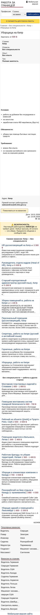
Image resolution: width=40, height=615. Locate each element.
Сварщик (24, 531)
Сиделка (4, 542)
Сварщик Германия (9, 566)
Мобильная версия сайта (20, 614)
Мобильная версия (33, 3)
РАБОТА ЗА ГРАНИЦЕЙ (8, 4)
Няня (22, 538)
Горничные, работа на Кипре (16, 349)
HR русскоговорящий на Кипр (16, 245)
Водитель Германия (10, 562)
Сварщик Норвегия (9, 598)
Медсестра (5, 545)
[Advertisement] (20, 84)
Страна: (15, 11)
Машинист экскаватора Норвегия (10, 591)
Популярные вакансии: (10, 527)
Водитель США (7, 569)
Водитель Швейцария (10, 602)
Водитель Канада (8, 573)
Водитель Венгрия (9, 609)
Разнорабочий (26, 542)
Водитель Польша (9, 584)
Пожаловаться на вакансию (14, 211)
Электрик (24, 534)
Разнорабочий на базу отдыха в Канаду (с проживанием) (17, 491)
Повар (3, 534)
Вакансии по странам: (10, 559)
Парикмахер (25, 545)
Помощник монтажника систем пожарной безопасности (17, 403)
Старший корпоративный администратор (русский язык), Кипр (20, 281)
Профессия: (6, 11)
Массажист (5, 552)
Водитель (5, 531)
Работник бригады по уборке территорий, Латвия (16, 456)
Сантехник (25, 552)
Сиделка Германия (9, 577)
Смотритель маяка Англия (10, 605)
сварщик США (7, 595)
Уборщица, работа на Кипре (15, 362)
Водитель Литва (8, 587)
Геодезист (5, 549)
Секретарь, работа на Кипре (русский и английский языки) (20, 335)
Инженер (5, 538)
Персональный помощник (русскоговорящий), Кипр (14, 319)
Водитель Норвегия (9, 580)
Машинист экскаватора (29, 549)
